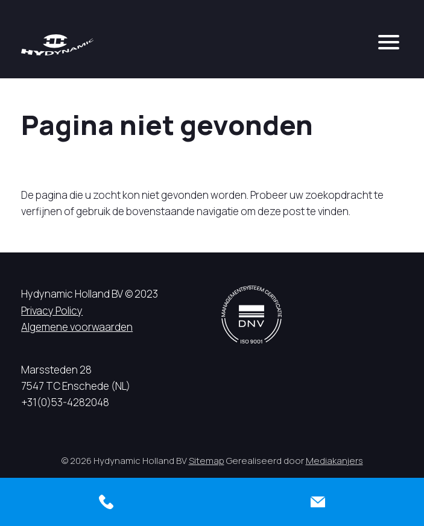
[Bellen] (106, 502)
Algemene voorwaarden (77, 327)
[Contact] (318, 502)
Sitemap (206, 460)
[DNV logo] (251, 314)
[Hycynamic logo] (57, 44)
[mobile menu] (389, 42)
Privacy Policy (52, 311)
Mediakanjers (334, 460)
